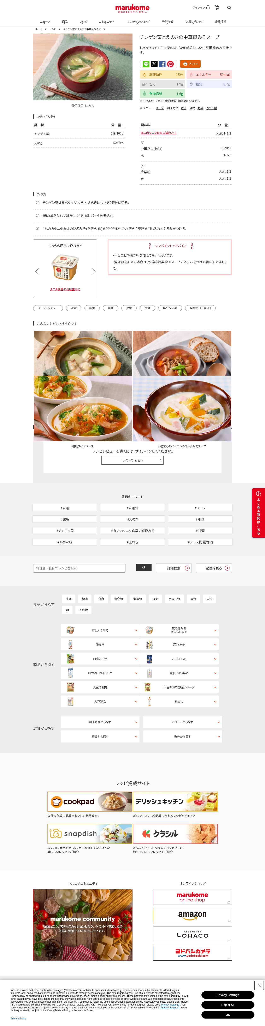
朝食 (92, 308)
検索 (229, 7)
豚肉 (85, 573)
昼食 (110, 308)
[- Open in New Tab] (217, 7)
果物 (209, 573)
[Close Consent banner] (259, 985)
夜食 (147, 308)
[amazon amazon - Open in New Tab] (192, 856)
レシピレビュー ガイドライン (217, 379)
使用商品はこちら (83, 105)
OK (228, 1014)
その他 (83, 584)
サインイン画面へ (132, 413)
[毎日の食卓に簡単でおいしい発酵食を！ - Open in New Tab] (87, 757)
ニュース (44, 19)
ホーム (38, 29)
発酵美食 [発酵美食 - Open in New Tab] (167, 19)
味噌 (74, 308)
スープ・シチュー (48, 308)
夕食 (129, 308)
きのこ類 (211, 108)
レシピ (83, 19)
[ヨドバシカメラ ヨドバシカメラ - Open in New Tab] (192, 894)
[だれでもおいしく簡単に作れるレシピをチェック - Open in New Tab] (177, 757)
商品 (64, 19)
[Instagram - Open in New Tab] (137, 936)
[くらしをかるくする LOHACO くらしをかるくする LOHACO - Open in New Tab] (192, 875)
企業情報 (220, 19)
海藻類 (137, 573)
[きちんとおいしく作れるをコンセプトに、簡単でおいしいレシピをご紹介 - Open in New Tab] (177, 793)
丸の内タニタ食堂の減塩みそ (161, 133)
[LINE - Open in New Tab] (109, 949)
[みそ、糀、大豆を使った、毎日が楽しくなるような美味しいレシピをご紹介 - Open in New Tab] (87, 793)
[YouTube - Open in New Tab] (204, 936)
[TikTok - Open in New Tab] (81, 936)
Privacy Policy (18, 1018)
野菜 (200, 108)
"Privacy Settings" (170, 1004)
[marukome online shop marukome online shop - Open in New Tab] (192, 838)
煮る (183, 108)
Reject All (227, 1005)
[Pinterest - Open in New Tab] (83, 949)
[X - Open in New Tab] (108, 936)
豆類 (193, 573)
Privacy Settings (228, 995)
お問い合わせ (193, 19)
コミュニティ (105, 19)
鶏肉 (101, 573)
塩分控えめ (170, 308)
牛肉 (69, 573)
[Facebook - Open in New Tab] (171, 936)
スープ (160, 108)
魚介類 (118, 573)
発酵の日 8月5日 (200, 308)
